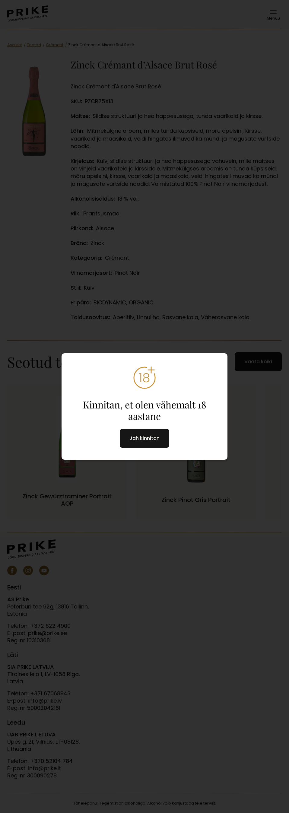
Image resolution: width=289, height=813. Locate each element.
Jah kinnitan (144, 438)
